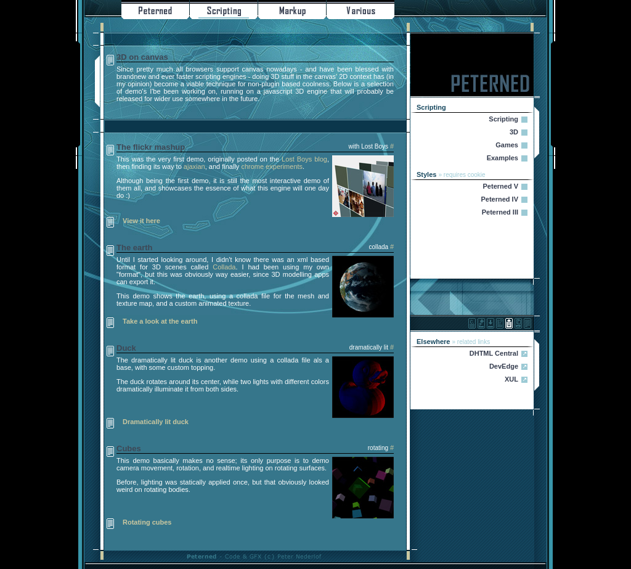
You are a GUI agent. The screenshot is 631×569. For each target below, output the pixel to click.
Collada (224, 267)
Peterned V (500, 186)
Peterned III (500, 212)
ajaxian (194, 166)
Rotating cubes (147, 522)
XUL (511, 379)
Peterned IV (499, 199)
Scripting (503, 119)
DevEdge (503, 366)
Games (506, 145)
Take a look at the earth (160, 321)
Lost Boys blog (304, 159)
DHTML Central (494, 353)
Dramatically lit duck (156, 421)
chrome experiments (272, 166)
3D (514, 132)
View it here (141, 220)
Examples (502, 158)
